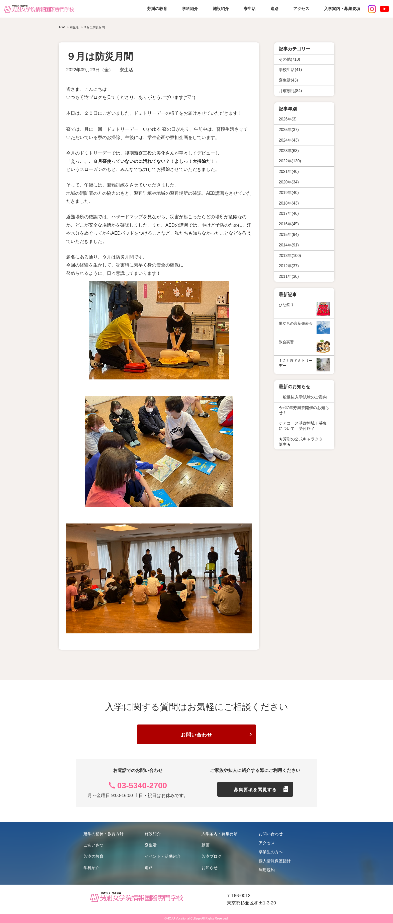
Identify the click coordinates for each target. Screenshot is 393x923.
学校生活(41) (290, 70)
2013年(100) (290, 255)
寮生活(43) (288, 80)
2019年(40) (289, 192)
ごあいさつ (93, 845)
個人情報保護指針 (275, 861)
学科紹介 (190, 9)
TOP (62, 27)
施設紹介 (221, 9)
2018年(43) (289, 203)
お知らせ (210, 868)
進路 (274, 9)
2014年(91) (289, 245)
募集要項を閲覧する (255, 790)
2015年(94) (289, 234)
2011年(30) (289, 276)
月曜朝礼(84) (290, 91)
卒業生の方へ (271, 852)
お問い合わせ (196, 735)
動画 (206, 845)
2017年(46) (289, 213)
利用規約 (267, 870)
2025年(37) (289, 129)
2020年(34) (289, 182)
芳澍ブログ (212, 856)
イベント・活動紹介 (163, 856)
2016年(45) (289, 224)
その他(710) (289, 59)
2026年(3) (288, 119)
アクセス (301, 9)
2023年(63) (289, 151)
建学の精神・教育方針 (103, 834)
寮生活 (250, 9)
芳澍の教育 (157, 9)
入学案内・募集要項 (342, 9)
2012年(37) (289, 266)
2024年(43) (289, 140)
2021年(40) (289, 171)
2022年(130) (290, 161)
